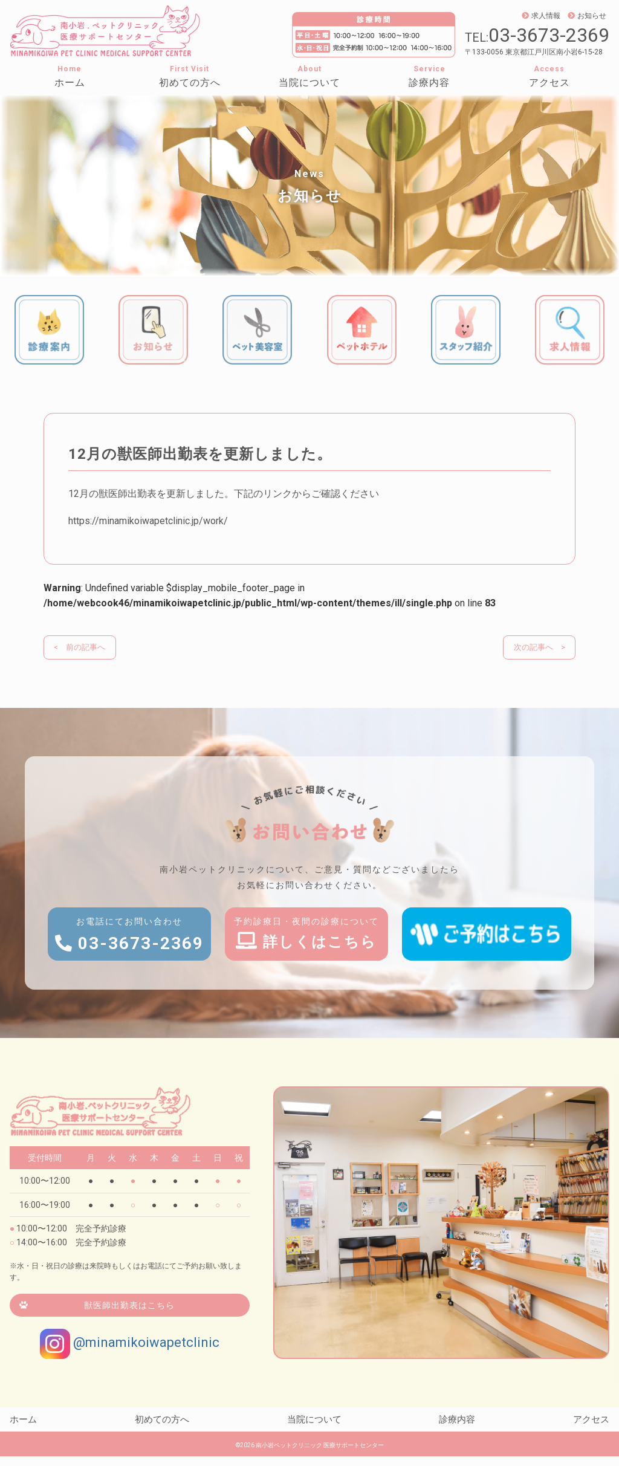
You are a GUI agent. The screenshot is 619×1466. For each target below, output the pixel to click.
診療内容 (429, 82)
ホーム (69, 82)
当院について (309, 82)
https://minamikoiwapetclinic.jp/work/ (148, 521)
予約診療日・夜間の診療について (309, 945)
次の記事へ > (537, 647)
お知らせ (587, 15)
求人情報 (541, 15)
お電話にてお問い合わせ (129, 946)
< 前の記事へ (81, 647)
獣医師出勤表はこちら (129, 1315)
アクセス (549, 82)
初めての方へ (190, 82)
